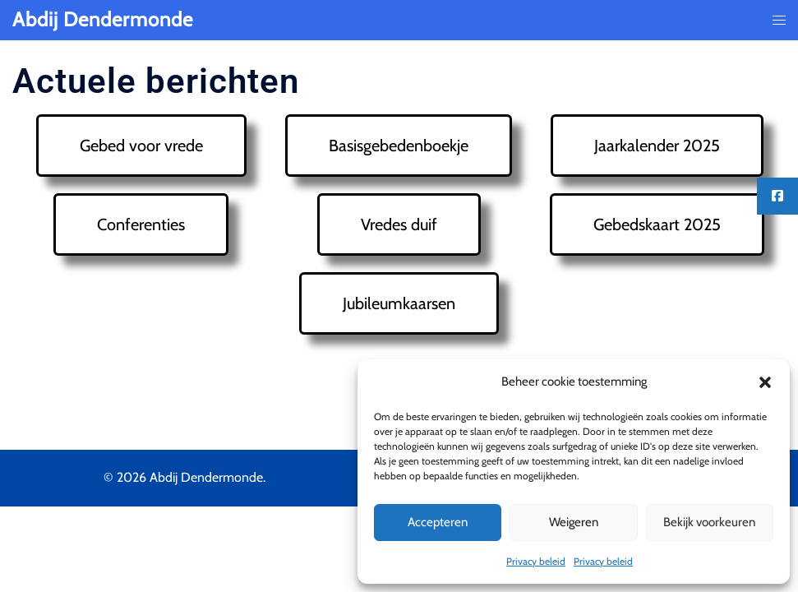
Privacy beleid (535, 561)
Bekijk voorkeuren (709, 522)
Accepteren (438, 522)
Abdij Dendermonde (102, 19)
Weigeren (573, 522)
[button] (765, 382)
